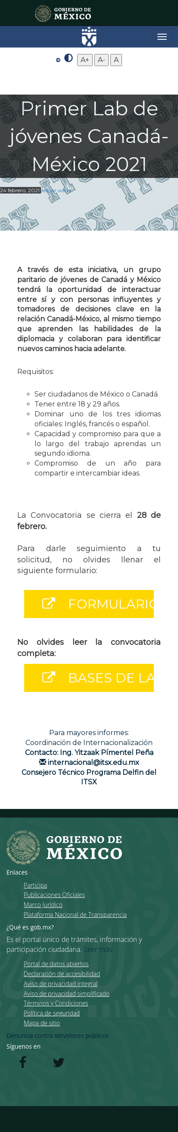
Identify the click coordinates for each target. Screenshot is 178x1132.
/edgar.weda (56, 190)
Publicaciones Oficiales (54, 895)
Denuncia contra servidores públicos (57, 1035)
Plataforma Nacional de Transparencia (75, 914)
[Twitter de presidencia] (59, 1065)
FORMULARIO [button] (94, 604)
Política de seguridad (52, 1013)
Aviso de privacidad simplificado (66, 993)
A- (101, 60)
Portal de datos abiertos (56, 964)
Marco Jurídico (43, 905)
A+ (85, 60)
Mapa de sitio (42, 1023)
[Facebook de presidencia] (22, 1065)
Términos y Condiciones (56, 1003)
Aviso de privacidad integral (60, 984)
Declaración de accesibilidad (62, 974)
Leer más (98, 949)
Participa (35, 885)
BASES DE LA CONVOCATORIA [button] (94, 678)
